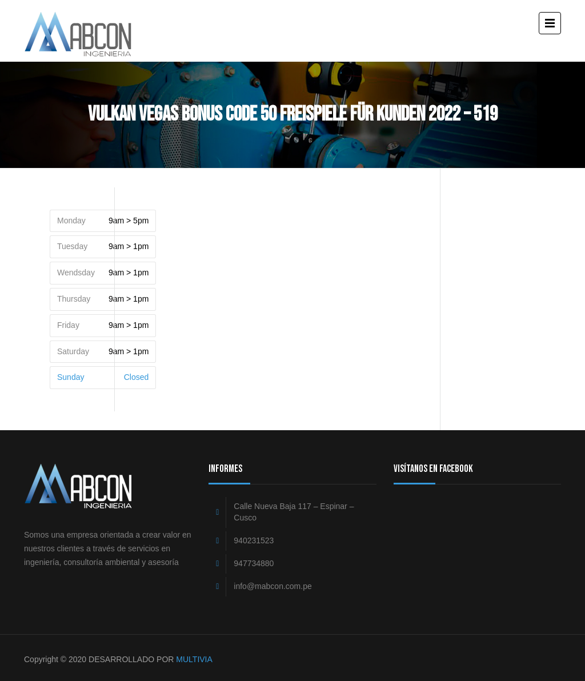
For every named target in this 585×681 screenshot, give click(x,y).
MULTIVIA (194, 659)
